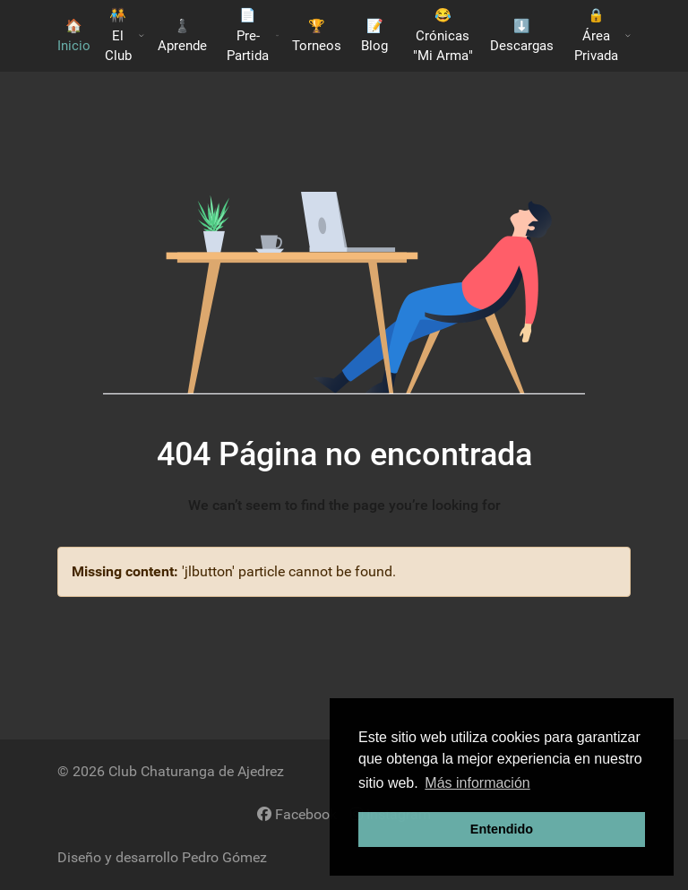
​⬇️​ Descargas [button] (522, 36)
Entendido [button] (501, 829)
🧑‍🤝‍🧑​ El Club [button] (124, 35)
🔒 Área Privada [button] (602, 35)
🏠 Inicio (73, 36)
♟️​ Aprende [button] (182, 36)
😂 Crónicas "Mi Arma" (443, 35)
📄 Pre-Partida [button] (253, 35)
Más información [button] (477, 783)
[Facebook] (297, 814)
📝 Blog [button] (374, 36)
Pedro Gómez (224, 857)
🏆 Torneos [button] (316, 36)
